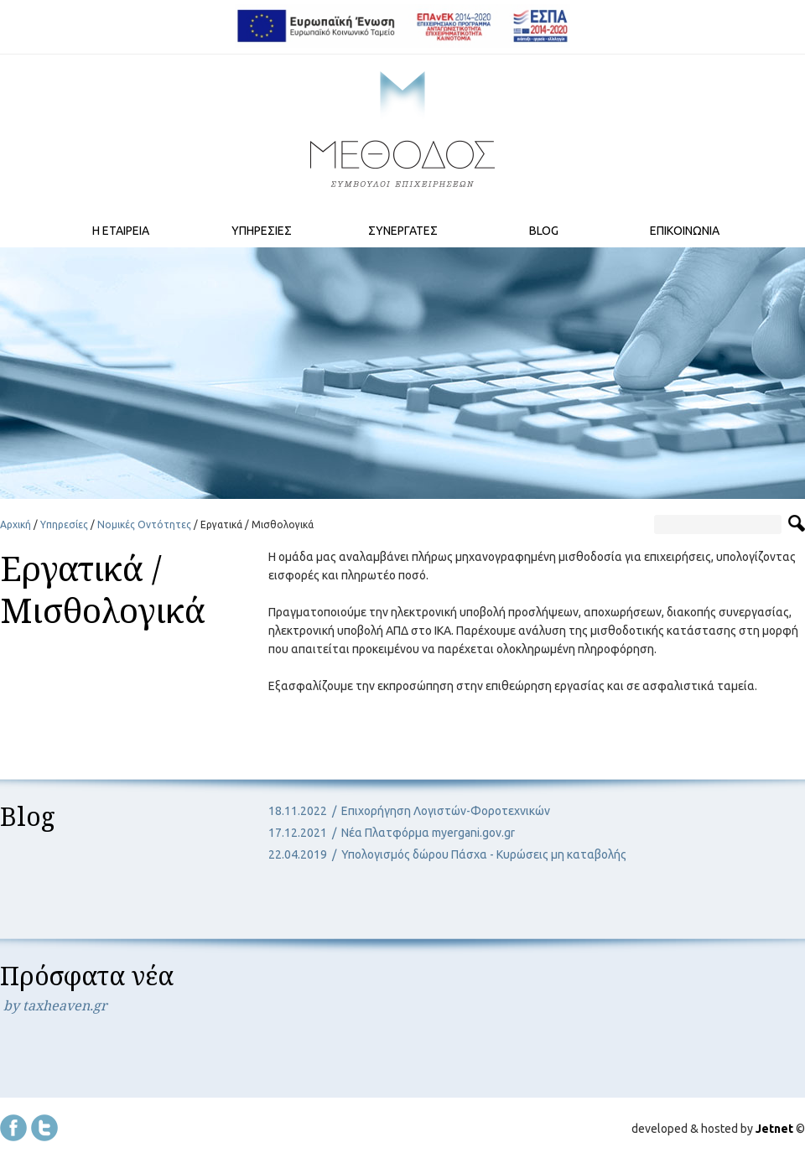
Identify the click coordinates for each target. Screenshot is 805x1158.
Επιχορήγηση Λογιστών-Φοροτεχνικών (445, 811)
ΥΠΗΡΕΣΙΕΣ (261, 230)
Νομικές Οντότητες (144, 524)
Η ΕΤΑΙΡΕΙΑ (120, 230)
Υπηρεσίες (64, 524)
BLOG (543, 230)
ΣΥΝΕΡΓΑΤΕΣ (403, 230)
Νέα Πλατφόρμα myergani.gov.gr (428, 832)
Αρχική (15, 524)
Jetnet (774, 1128)
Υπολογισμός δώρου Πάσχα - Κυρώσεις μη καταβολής (483, 854)
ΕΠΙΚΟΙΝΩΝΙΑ (684, 230)
